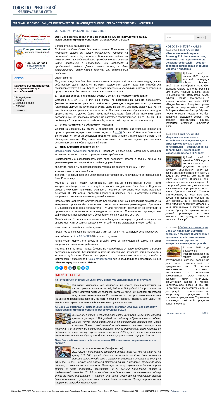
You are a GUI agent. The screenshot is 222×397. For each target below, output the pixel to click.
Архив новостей (176, 313)
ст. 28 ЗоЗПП (83, 236)
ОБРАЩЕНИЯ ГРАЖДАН (69, 31)
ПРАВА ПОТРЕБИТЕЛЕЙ (121, 23)
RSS (205, 313)
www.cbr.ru (86, 186)
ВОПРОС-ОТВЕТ (189, 49)
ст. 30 (118, 132)
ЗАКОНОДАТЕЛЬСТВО (90, 23)
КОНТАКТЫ (146, 23)
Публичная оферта (179, 391)
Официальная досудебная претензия (77, 151)
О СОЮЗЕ (33, 23)
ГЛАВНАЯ (19, 23)
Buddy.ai (183, 179)
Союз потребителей (100, 259)
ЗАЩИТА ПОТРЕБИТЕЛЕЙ (58, 23)
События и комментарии (193, 227)
